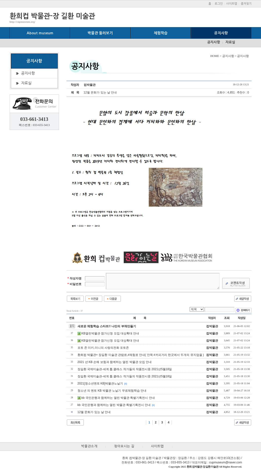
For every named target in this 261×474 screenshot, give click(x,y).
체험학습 (161, 33)
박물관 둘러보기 (100, 33)
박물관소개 (89, 446)
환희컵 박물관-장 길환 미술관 (52, 16)
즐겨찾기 (246, 3)
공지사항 (221, 33)
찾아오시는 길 (124, 446)
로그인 (219, 3)
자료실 (230, 42)
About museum (40, 33)
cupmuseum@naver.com (225, 462)
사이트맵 (231, 3)
